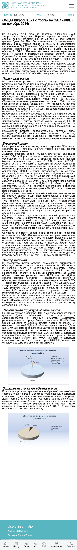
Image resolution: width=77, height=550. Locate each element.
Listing (16, 545)
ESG (44, 545)
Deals (26, 545)
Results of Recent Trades (20, 535)
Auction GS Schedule (18, 531)
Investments (56, 545)
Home (6, 545)
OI (35, 545)
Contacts (71, 545)
